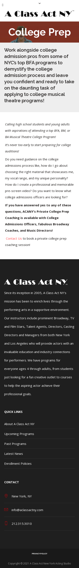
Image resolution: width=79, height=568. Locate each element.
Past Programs (15, 444)
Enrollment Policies (18, 463)
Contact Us (14, 238)
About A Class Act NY (19, 424)
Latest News (13, 453)
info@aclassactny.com (27, 510)
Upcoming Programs (19, 434)
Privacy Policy (39, 553)
